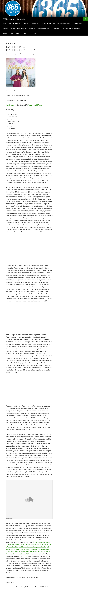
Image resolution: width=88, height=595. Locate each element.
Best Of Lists (35, 23)
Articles (25, 23)
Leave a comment (40, 54)
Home (4, 23)
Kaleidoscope (10, 105)
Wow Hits (33, 33)
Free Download (21, 28)
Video (25, 33)
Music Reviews (10, 43)
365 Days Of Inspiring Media (14, 19)
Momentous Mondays (44, 28)
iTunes (39, 105)
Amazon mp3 (32, 105)
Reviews (5, 33)
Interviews (32, 28)
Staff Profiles (15, 33)
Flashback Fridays (79, 23)
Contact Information (63, 23)
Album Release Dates (14, 23)
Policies (56, 28)
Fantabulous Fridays (9, 28)
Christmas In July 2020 (48, 23)
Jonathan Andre (26, 54)
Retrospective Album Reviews (71, 28)
